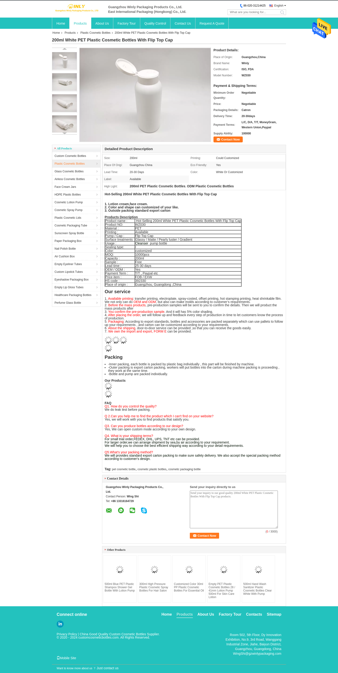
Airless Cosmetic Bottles (70, 179)
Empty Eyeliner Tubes (68, 264)
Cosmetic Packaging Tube (71, 225)
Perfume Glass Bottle (68, 302)
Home (60, 23)
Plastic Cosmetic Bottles (95, 32)
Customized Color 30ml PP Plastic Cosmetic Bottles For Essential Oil (189, 587)
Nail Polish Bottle (65, 248)
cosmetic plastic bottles (151, 469)
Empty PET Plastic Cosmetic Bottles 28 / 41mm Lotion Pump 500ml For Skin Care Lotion (222, 590)
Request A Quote (212, 23)
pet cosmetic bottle (124, 469)
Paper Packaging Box (68, 241)
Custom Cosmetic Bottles (70, 156)
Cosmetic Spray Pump (68, 210)
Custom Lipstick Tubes (69, 272)
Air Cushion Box (65, 256)
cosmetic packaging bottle (184, 469)
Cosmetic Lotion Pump (69, 202)
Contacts (254, 614)
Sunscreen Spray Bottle (69, 233)
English (278, 5)
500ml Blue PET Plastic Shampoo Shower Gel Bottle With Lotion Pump (120, 587)
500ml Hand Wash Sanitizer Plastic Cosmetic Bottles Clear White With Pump (257, 588)
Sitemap (274, 614)
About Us (102, 23)
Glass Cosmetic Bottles (69, 171)
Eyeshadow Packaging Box (71, 279)
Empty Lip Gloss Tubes (69, 287)
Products (80, 23)
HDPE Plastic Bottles (68, 194)
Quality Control (155, 23)
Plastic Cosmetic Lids (68, 217)
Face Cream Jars (65, 187)
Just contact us (107, 668)
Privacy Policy (67, 634)
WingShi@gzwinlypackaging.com (257, 653)
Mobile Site (66, 658)
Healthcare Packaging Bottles (73, 295)
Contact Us (183, 23)
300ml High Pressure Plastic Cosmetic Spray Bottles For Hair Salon (153, 587)
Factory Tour (127, 23)
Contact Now (230, 139)
